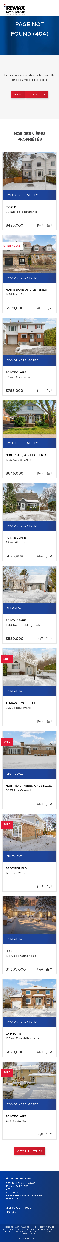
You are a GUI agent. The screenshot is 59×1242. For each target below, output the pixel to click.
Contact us (37, 95)
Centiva (35, 1238)
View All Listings (29, 1151)
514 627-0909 (19, 1192)
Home (18, 95)
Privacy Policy (23, 1231)
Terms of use (37, 1231)
